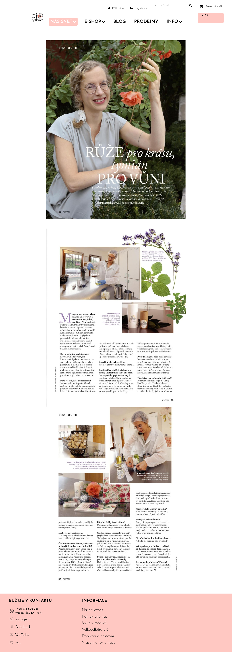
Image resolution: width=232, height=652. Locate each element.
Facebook (23, 627)
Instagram (23, 619)
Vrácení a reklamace (98, 643)
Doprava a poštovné (98, 636)
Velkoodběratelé (95, 630)
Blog (119, 22)
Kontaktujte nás (94, 617)
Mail (18, 643)
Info (174, 22)
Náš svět (63, 22)
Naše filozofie (92, 610)
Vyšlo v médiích (94, 623)
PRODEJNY (146, 22)
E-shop (94, 22)
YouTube (22, 635)
